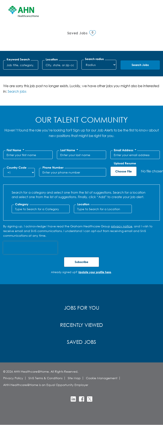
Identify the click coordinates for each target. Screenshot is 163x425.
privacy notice (121, 226)
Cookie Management (101, 378)
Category (21, 204)
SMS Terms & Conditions (45, 378)
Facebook (81, 399)
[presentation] (30, 247)
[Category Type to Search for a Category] (41, 209)
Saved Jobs (81, 341)
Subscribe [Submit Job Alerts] (81, 262)
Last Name (69, 150)
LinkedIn (73, 399)
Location (52, 59)
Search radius (94, 59)
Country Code (17, 167)
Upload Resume (125, 163)
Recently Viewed (81, 325)
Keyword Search (18, 59)
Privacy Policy (13, 378)
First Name (15, 150)
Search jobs (17, 91)
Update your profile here (94, 272)
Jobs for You (81, 307)
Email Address (125, 150)
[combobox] (59, 65)
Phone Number (52, 167)
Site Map (74, 378)
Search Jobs (140, 65)
